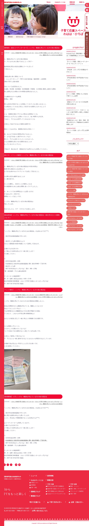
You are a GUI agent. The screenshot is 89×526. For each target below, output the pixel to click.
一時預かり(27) (71, 208)
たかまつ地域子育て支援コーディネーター (46, 294)
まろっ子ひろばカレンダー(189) (76, 175)
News (48, 2)
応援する (81, 2)
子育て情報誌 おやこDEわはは (55, 491)
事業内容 (72, 2)
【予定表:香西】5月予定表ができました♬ (77, 86)
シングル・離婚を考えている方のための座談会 (34, 225)
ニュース (34, 476)
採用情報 (50, 476)
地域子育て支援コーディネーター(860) (76, 213)
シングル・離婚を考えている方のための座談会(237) (77, 195)
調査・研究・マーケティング (78, 488)
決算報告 (33, 485)
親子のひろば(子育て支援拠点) (55, 486)
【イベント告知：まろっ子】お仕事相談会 (77, 130)
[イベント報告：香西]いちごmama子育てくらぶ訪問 (77, 94)
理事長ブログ (35, 492)
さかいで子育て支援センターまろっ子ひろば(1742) (77, 164)
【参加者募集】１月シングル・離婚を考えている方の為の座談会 (24, 396)
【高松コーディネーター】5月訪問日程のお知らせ (77, 102)
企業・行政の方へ (77, 502)
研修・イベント (74, 486)
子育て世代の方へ (55, 502)
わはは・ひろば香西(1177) (74, 182)
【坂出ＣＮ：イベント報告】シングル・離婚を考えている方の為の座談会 (27, 155)
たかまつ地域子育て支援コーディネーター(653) (77, 170)
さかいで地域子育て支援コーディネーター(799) (77, 157)
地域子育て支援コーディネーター (56, 488)
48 (16, 464)
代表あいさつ (34, 482)
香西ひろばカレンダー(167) (74, 226)
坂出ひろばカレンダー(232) (74, 218)
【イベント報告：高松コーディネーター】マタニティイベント (77, 61)
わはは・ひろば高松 (15, 225)
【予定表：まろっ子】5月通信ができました (77, 69)
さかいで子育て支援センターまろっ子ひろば (47, 53)
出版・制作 (73, 493)
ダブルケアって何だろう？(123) (76, 200)
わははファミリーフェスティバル (56, 493)
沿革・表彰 (34, 487)
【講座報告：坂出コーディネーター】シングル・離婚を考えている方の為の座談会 (31, 48)
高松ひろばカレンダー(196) (74, 229)
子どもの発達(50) (72, 222)
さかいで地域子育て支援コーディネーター (22, 53)
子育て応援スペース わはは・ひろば (36, 36)
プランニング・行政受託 (77, 491)
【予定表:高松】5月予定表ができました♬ (77, 78)
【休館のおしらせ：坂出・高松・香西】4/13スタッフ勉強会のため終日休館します (77, 121)
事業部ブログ (35, 496)
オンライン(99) (71, 190)
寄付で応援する (34, 502)
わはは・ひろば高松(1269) (74, 186)
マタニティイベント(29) (73, 204)
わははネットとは (60, 2)
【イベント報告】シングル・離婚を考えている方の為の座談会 (23, 290)
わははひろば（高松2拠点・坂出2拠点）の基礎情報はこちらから (77, 53)
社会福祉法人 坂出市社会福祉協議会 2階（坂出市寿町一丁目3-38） (26, 440)
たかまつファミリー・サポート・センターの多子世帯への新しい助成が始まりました (77, 111)
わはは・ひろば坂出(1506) (74, 179)
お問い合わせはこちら (40, 511)
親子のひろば (19, 36)
